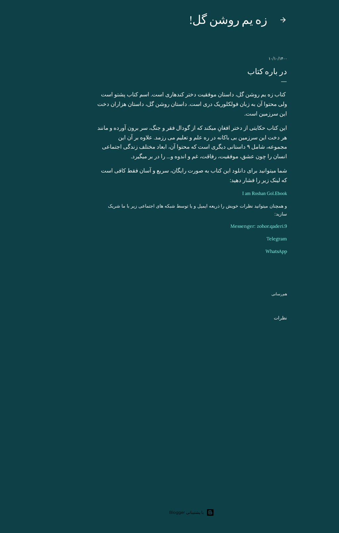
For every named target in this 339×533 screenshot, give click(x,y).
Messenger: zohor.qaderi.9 (236, 226)
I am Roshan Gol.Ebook (242, 193)
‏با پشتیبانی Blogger (169, 512)
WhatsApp (254, 251)
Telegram (254, 239)
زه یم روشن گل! (206, 19)
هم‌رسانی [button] (257, 293)
